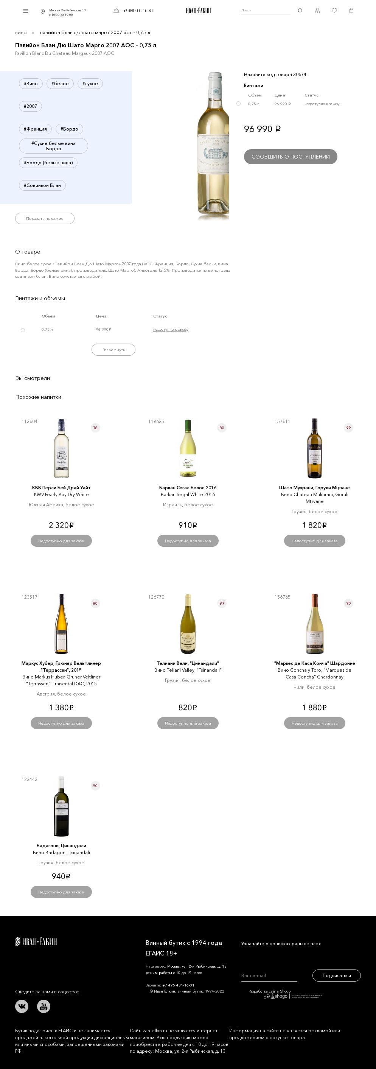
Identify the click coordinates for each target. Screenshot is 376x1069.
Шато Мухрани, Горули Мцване (314, 487)
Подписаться (337, 975)
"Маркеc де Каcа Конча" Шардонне (314, 663)
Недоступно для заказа (61, 540)
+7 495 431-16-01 (178, 985)
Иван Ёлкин (36, 941)
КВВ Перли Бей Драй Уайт (61, 487)
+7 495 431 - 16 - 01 (138, 10)
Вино (21, 32)
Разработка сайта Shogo (285, 994)
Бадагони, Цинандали (61, 845)
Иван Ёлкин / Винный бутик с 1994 (197, 11)
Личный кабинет (317, 10)
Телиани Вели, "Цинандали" (188, 663)
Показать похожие (45, 218)
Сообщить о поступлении (291, 156)
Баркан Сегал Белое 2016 (187, 487)
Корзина (351, 10)
